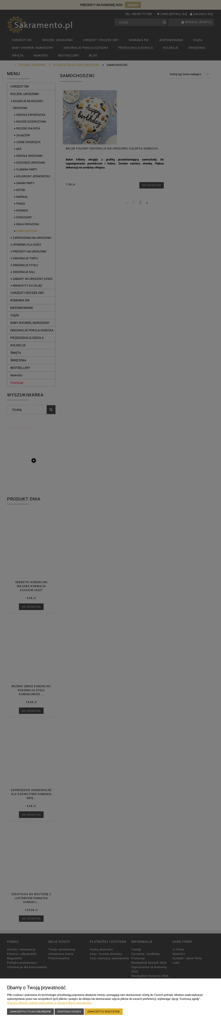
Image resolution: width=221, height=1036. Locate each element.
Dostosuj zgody (69, 1011)
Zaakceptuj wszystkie (103, 1011)
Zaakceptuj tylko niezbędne (30, 1011)
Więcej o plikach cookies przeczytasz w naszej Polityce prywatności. (49, 1002)
